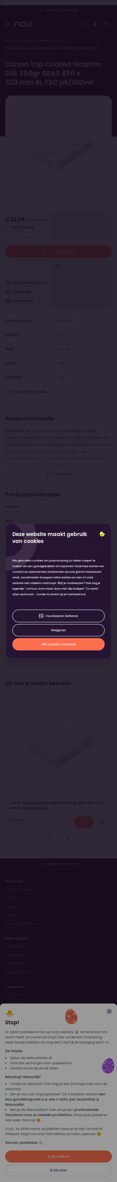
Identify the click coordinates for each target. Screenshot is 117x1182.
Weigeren (58, 630)
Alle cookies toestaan (58, 644)
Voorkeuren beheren (58, 615)
